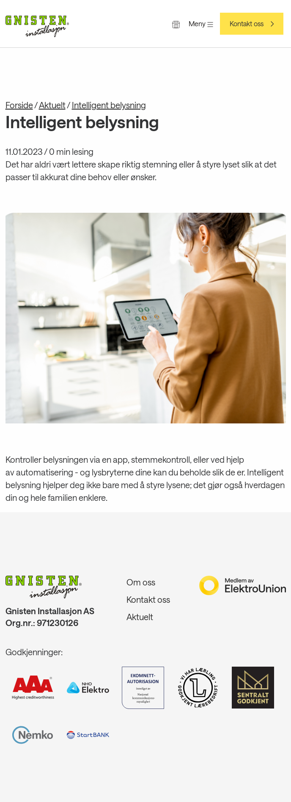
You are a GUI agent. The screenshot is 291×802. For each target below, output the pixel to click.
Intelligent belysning (109, 105)
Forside (19, 105)
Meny (201, 23)
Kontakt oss (247, 23)
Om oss (140, 582)
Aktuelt (52, 105)
